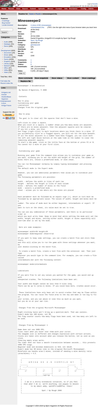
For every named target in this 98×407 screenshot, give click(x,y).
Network (7, 66)
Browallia (95, 4)
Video (6, 72)
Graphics (7, 61)
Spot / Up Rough (37, 40)
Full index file (5, 81)
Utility (6, 70)
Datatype (7, 44)
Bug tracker (5, 23)
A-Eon (3, 103)
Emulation (7, 57)
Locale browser (7, 25)
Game (6, 59)
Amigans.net (6, 92)
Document (7, 53)
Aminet (4, 95)
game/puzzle (35, 45)
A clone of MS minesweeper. (41, 25)
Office (6, 68)
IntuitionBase (6, 97)
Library (6, 64)
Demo (6, 46)
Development (6, 50)
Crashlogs (5, 21)
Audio (6, 42)
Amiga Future (6, 105)
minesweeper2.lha (37, 27)
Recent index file (7, 83)
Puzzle (38, 14)
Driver (6, 55)
